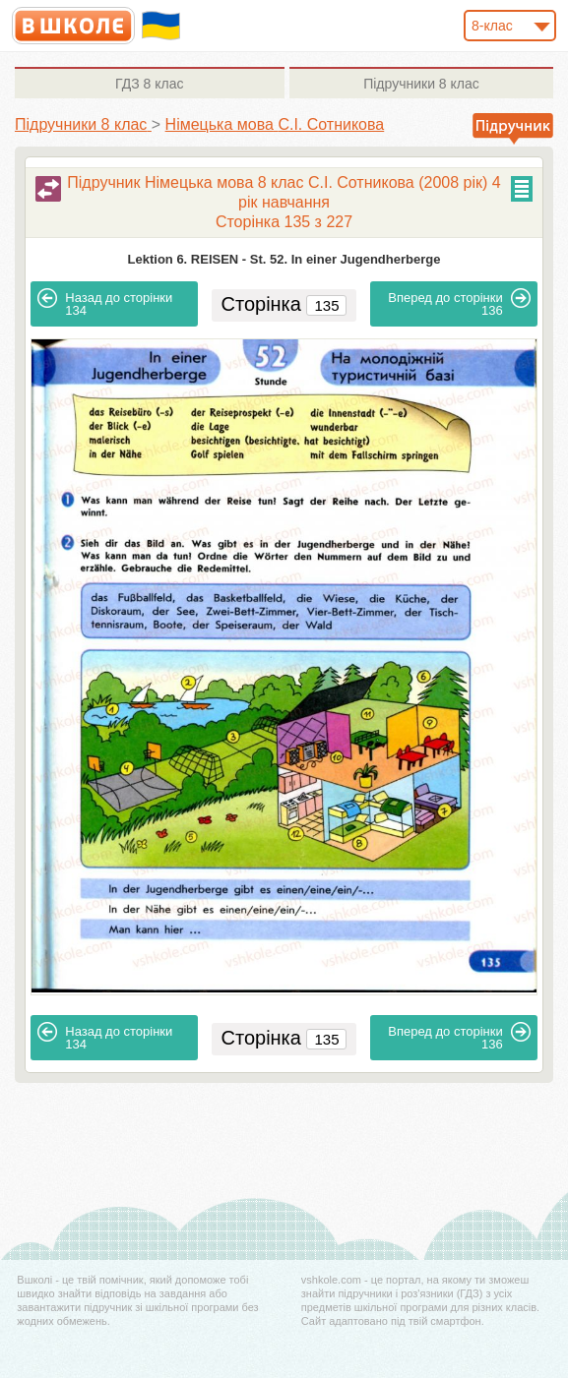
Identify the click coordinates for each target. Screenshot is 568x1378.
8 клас (149, 83)
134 (104, 303)
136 (459, 303)
